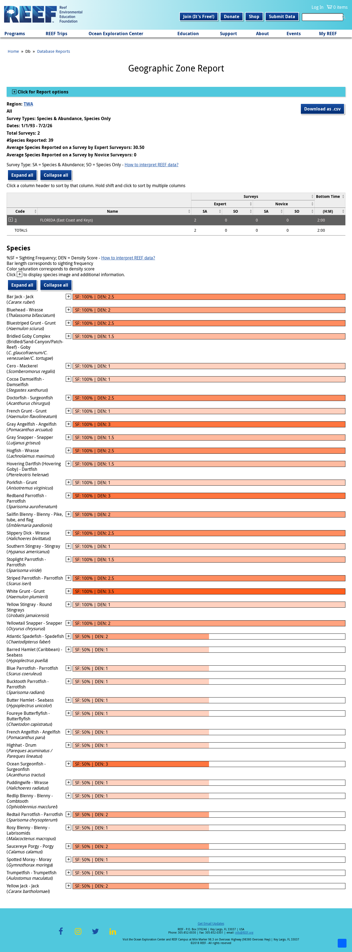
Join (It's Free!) (198, 16)
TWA (28, 104)
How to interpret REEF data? (151, 165)
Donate (231, 16)
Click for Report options (42, 92)
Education (188, 34)
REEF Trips (56, 34)
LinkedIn (112, 934)
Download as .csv (322, 109)
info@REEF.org (244, 932)
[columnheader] (253, 196)
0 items (340, 7)
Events (294, 34)
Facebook (61, 934)
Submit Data (282, 16)
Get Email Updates (211, 923)
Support (228, 34)
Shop (254, 16)
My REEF (328, 34)
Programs (14, 34)
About (262, 34)
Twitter (95, 934)
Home (13, 51)
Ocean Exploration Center (116, 34)
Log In (317, 7)
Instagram (78, 934)
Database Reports (53, 51)
